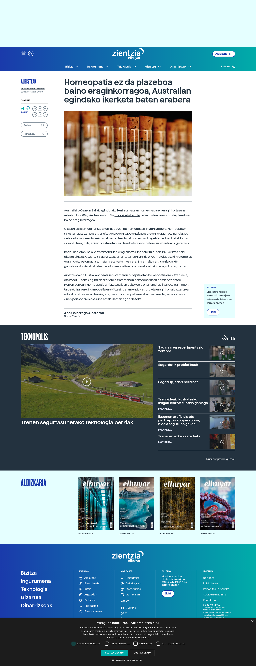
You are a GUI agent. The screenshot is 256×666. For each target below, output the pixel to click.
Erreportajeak (90, 611)
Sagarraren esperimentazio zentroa (180, 349)
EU (34, 108)
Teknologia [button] (126, 66)
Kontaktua (209, 600)
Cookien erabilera (214, 594)
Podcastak (88, 606)
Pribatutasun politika (216, 589)
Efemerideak (131, 589)
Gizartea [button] (153, 66)
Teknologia (34, 589)
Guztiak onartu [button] (114, 652)
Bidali (213, 312)
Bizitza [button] (72, 66)
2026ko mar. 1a (85, 533)
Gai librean (130, 594)
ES (40, 108)
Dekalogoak (131, 583)
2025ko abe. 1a (126, 533)
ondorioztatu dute (127, 215)
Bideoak (87, 600)
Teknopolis (34, 336)
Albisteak (28, 81)
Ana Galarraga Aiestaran (33, 89)
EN (34, 114)
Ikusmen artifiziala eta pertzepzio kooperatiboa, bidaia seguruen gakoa (179, 420)
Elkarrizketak (90, 583)
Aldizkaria (223, 54)
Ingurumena (36, 581)
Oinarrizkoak (36, 605)
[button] (23, 53)
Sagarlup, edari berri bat (178, 382)
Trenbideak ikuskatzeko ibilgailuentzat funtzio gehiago (183, 401)
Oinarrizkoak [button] (180, 66)
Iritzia (85, 589)
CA (40, 114)
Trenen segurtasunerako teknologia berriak (77, 422)
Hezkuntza (130, 578)
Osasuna (25, 100)
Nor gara (208, 577)
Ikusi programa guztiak (220, 459)
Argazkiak (88, 594)
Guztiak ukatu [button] (142, 652)
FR (45, 108)
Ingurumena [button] (98, 66)
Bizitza (29, 573)
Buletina (228, 66)
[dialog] (128, 642)
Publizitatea (210, 583)
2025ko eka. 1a (207, 533)
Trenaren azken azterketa (179, 436)
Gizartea (31, 597)
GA (45, 114)
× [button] (252, 621)
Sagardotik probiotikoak (178, 365)
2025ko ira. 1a (166, 533)
